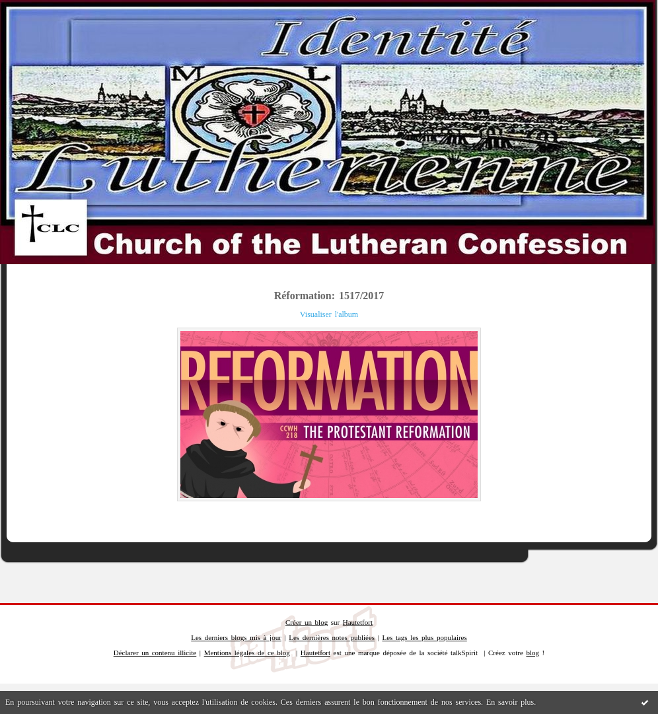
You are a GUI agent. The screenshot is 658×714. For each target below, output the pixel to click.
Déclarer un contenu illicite (155, 653)
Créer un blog (306, 622)
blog (532, 653)
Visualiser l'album (329, 314)
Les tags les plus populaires (424, 637)
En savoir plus (510, 702)
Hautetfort (358, 622)
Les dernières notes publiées (332, 637)
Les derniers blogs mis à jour (236, 637)
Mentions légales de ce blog (247, 653)
